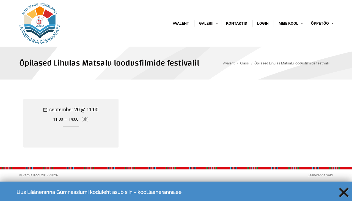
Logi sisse (322, 10)
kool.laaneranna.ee (160, 195)
